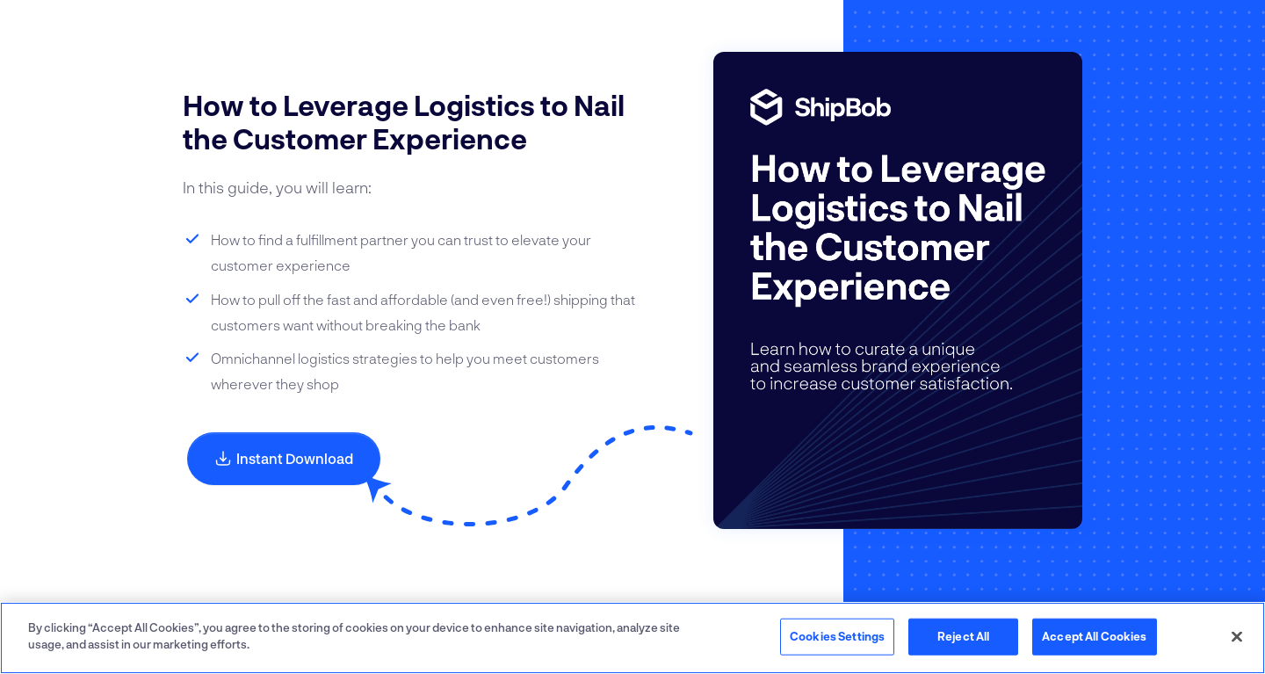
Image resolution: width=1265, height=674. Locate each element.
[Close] (1237, 636)
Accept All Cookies (1094, 636)
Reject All (963, 636)
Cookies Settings (837, 636)
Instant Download (283, 458)
